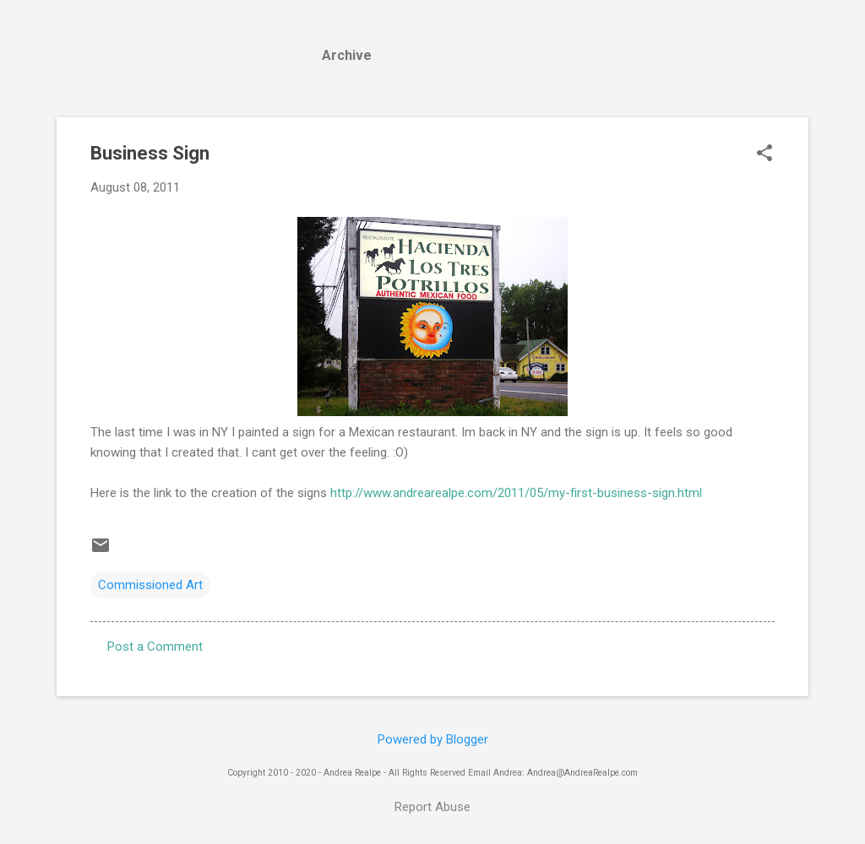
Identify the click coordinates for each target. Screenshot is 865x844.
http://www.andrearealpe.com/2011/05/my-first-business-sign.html (514, 492)
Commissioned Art (150, 584)
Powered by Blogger (433, 739)
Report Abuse (432, 806)
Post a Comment (155, 646)
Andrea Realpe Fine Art (196, 40)
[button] (764, 154)
